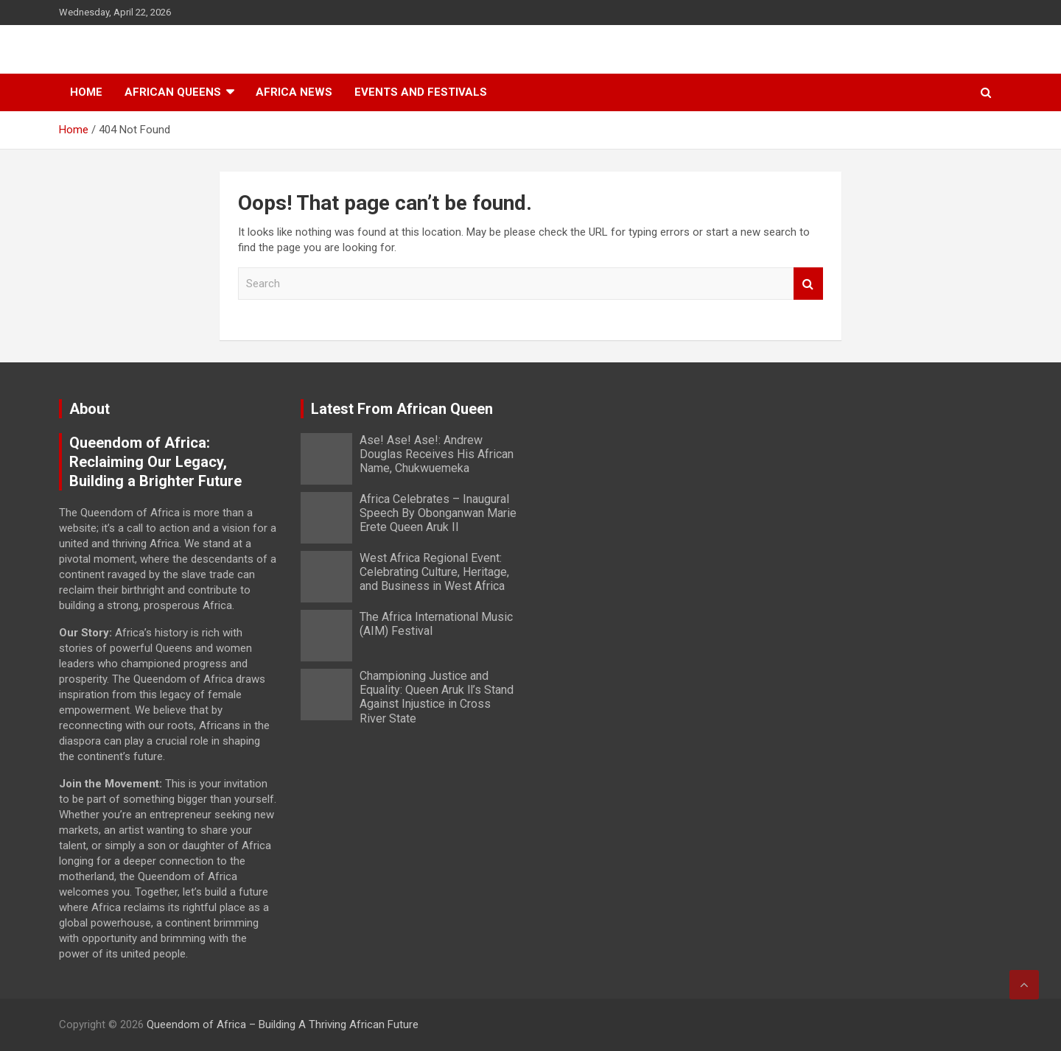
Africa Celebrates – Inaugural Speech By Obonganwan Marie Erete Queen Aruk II (438, 513)
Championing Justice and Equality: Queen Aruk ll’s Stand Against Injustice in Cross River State (437, 697)
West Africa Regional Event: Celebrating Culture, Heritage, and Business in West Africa (434, 572)
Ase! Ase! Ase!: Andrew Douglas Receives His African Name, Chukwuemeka (437, 454)
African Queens (173, 92)
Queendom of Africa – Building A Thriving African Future (283, 1024)
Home (86, 92)
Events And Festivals (420, 92)
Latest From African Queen (402, 409)
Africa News (294, 92)
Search (808, 283)
